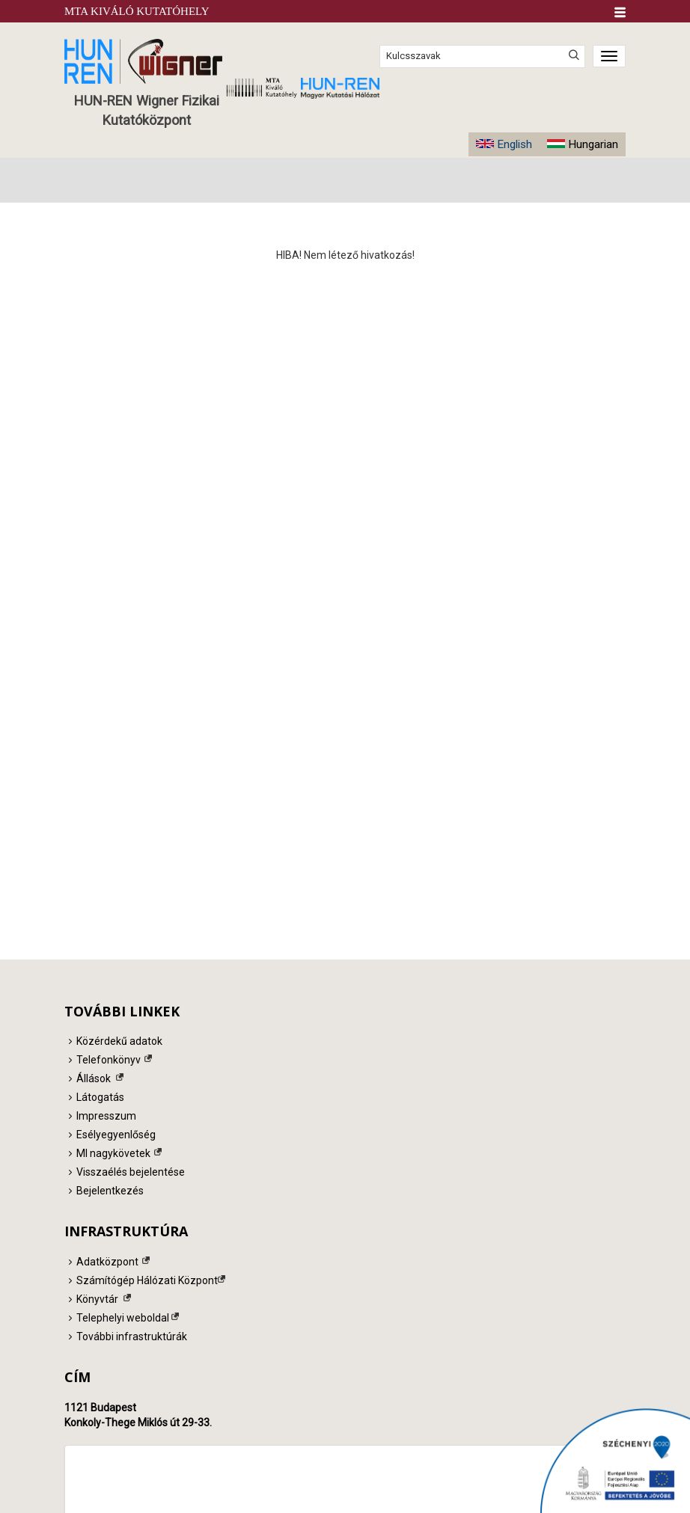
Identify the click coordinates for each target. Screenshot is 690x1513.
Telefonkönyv (108, 1060)
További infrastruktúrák (131, 1336)
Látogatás (100, 1097)
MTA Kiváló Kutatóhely (137, 11)
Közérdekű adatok (119, 1041)
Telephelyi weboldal (122, 1318)
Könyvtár (97, 1299)
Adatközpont (107, 1262)
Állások (93, 1078)
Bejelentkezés (110, 1191)
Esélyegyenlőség (116, 1135)
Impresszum (106, 1116)
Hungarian (593, 144)
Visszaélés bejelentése (130, 1172)
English (514, 144)
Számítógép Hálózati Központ (147, 1280)
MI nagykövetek (113, 1153)
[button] (620, 12)
